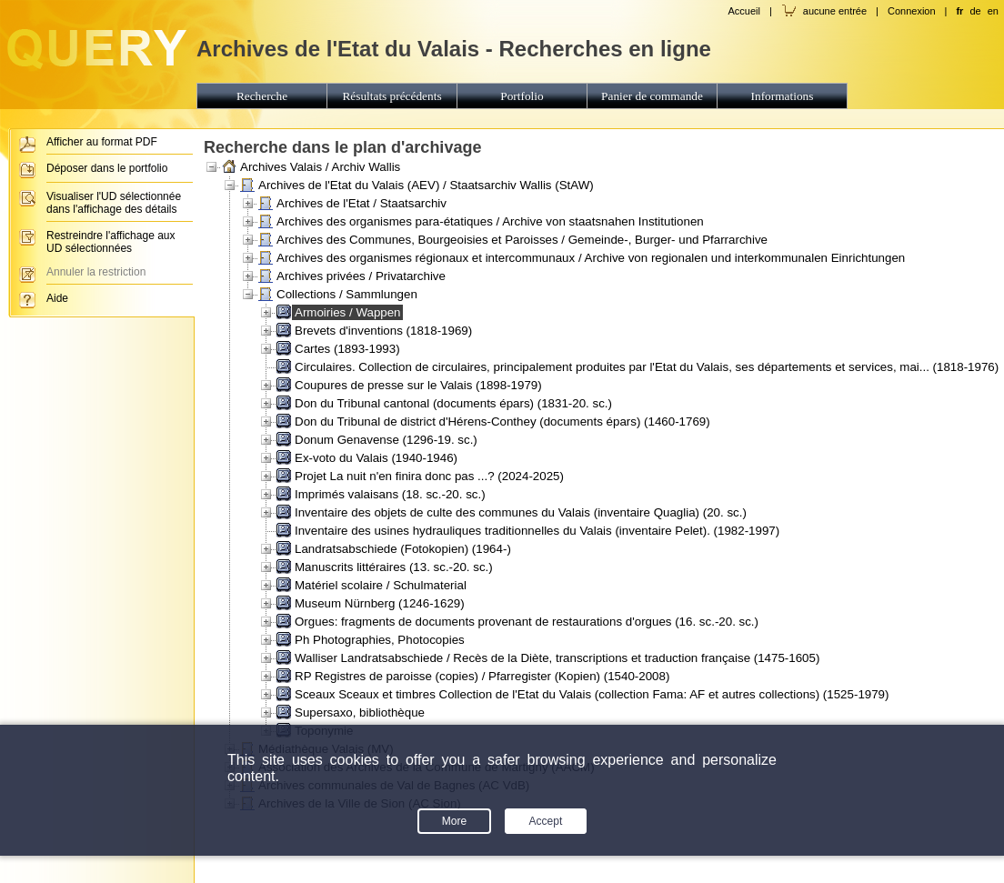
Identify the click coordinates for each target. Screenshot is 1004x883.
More (454, 821)
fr (959, 10)
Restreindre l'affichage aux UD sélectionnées (111, 242)
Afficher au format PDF (101, 141)
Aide (57, 298)
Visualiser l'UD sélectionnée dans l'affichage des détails (113, 203)
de (974, 10)
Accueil (743, 10)
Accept (546, 821)
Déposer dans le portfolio (106, 168)
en (993, 10)
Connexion (912, 10)
